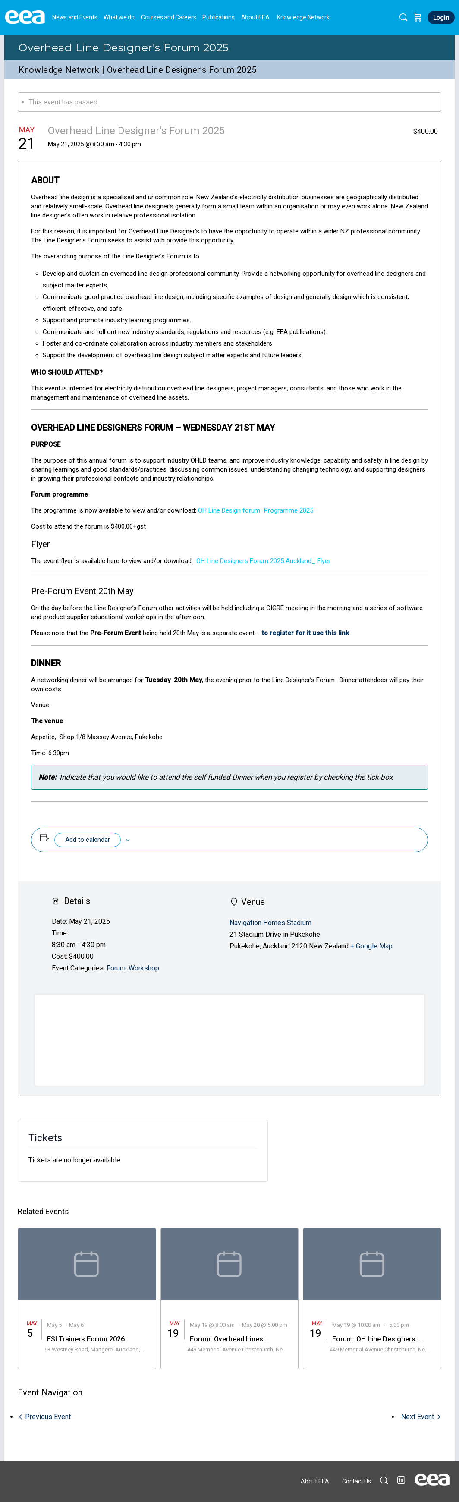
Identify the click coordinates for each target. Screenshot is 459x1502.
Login (441, 17)
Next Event (417, 1417)
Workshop (144, 968)
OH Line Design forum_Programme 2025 (254, 510)
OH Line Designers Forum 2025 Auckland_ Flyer (263, 561)
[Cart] (417, 17)
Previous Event (48, 1417)
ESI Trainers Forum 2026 (86, 1339)
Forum (116, 968)
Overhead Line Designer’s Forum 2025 (124, 47)
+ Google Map (371, 946)
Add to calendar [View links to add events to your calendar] (87, 840)
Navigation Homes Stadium (270, 923)
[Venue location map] (229, 1040)
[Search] (403, 17)
